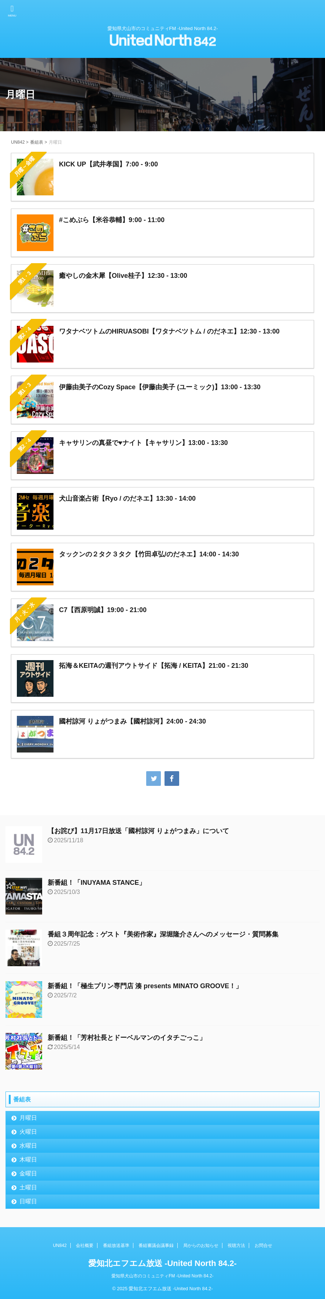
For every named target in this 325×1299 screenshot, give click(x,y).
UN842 (59, 1245)
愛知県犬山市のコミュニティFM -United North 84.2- (162, 1275)
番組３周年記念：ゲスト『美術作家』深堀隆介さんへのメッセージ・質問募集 (163, 934)
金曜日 (28, 1173)
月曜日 (28, 1118)
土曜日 (28, 1187)
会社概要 (84, 1245)
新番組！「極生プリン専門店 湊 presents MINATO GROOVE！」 (145, 986)
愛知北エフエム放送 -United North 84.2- (162, 1263)
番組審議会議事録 (156, 1245)
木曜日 (28, 1159)
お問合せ (263, 1245)
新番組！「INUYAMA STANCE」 (96, 882)
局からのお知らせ (200, 1245)
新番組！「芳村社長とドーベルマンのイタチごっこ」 (127, 1037)
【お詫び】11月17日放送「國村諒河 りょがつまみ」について (138, 831)
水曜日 (28, 1145)
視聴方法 (236, 1245)
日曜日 (28, 1201)
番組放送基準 (116, 1245)
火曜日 (28, 1132)
